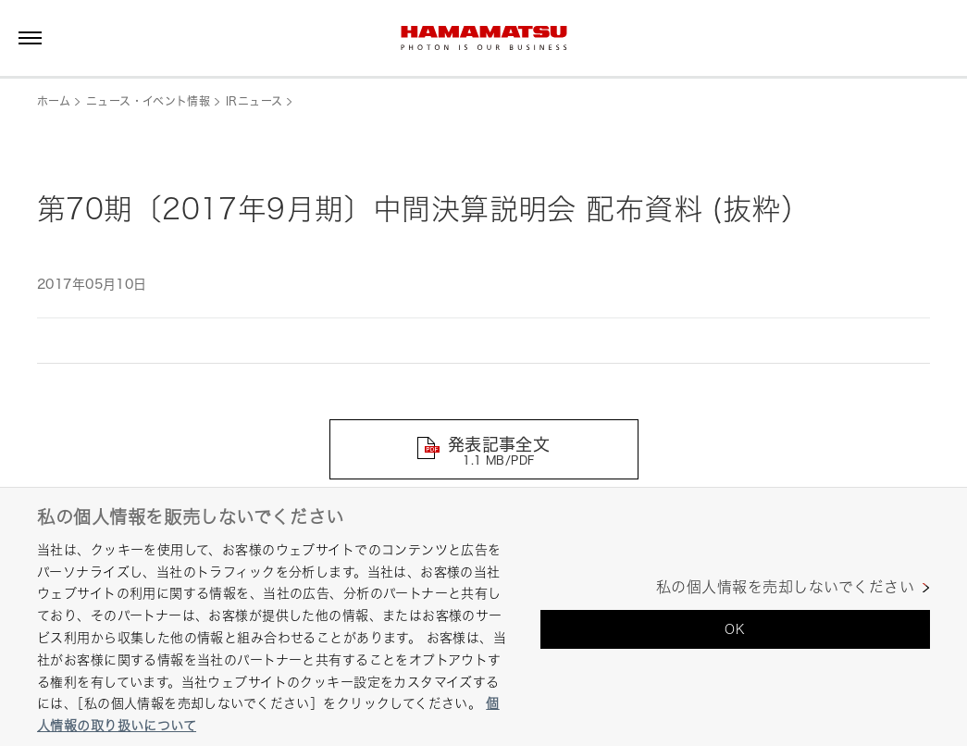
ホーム (53, 101)
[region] (483, 616)
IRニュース (254, 101)
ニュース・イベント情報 (148, 101)
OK (735, 629)
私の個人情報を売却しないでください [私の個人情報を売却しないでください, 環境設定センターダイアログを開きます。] (785, 587)
